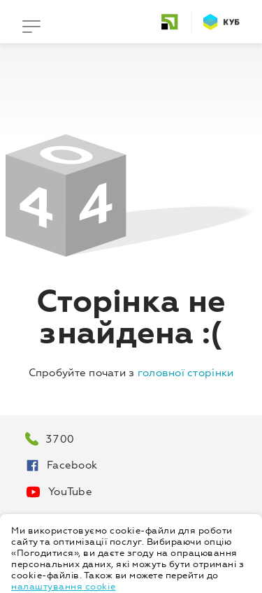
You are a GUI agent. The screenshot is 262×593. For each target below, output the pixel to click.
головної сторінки (186, 373)
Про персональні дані (84, 518)
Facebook (61, 465)
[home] (175, 22)
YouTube (58, 492)
